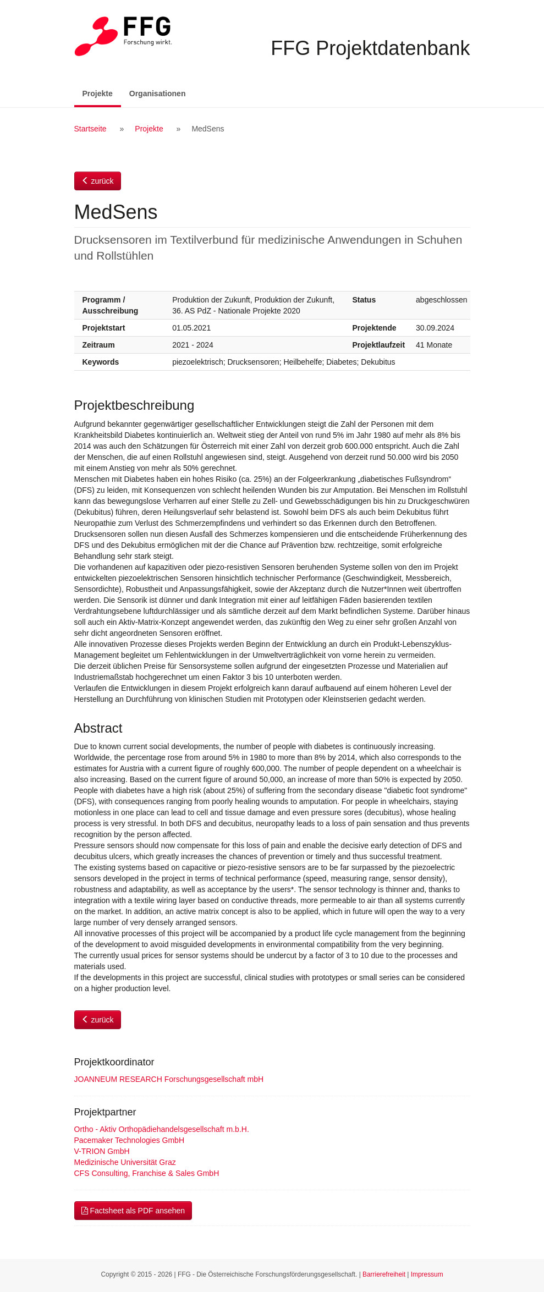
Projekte (102, 92)
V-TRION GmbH (102, 1151)
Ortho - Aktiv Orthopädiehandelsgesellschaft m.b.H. (161, 1129)
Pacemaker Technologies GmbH (129, 1140)
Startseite (90, 128)
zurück (97, 181)
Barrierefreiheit (383, 1274)
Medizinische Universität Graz (125, 1162)
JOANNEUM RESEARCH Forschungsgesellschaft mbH (169, 1079)
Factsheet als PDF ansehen (133, 1210)
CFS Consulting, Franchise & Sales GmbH (146, 1173)
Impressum (427, 1274)
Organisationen (157, 93)
